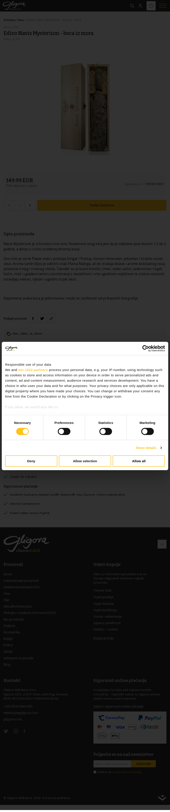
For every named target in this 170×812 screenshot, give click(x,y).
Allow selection (85, 461)
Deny (31, 461)
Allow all (139, 461)
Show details (146, 448)
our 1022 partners (33, 370)
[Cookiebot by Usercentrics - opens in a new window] (145, 348)
